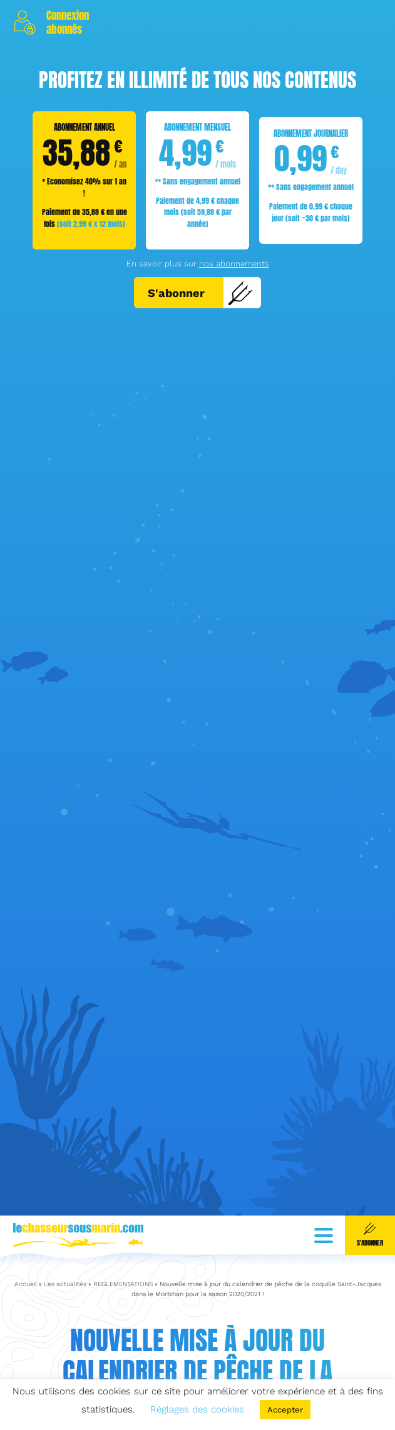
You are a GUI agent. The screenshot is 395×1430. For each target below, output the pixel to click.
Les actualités (65, 1260)
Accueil (25, 1260)
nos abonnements (234, 263)
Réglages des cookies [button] (197, 1409)
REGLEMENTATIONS (123, 1260)
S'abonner (201, 292)
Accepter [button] (285, 1409)
